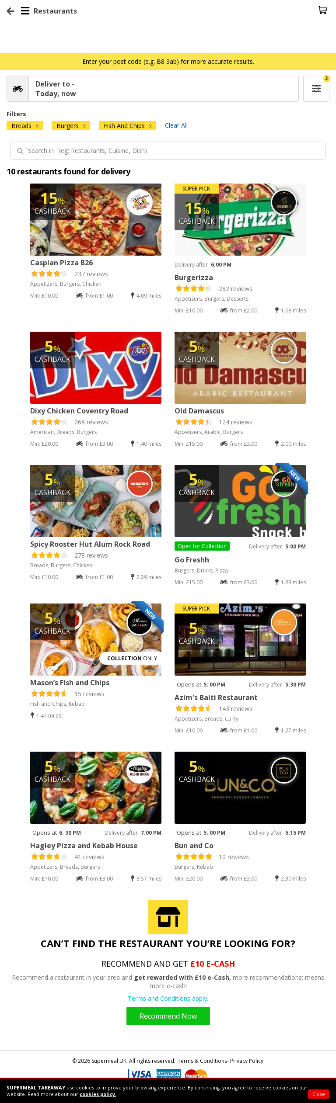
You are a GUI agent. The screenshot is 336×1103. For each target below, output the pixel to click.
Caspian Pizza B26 (61, 262)
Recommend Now (168, 1016)
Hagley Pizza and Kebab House (84, 845)
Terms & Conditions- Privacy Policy (220, 1061)
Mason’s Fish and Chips (69, 682)
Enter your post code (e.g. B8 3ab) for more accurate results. (168, 61)
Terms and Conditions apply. (168, 998)
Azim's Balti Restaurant (216, 697)
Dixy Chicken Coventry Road (79, 411)
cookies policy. (98, 1094)
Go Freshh (192, 560)
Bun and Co (194, 845)
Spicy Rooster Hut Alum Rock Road (90, 544)
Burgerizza (194, 277)
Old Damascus (199, 411)
